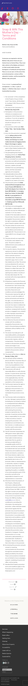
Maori (4, 672)
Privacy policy (14, 679)
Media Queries (6, 653)
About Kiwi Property (8, 644)
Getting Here (6, 638)
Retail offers (5, 635)
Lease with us (6, 650)
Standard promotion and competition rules (10, 678)
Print (12, 589)
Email (13, 584)
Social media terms (5, 679)
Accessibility (6, 647)
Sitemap (4, 641)
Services (4, 629)
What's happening (7, 632)
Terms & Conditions (5, 681)
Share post (13, 581)
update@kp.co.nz (10, 500)
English (5, 669)
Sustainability (6, 656)
